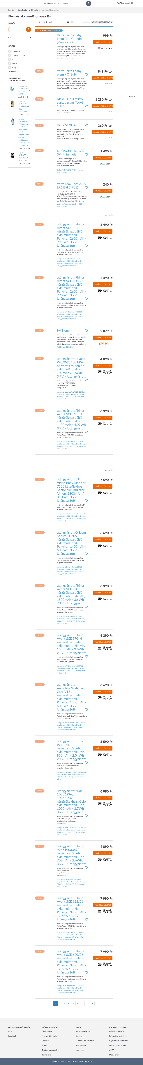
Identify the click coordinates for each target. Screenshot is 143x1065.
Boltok (44, 1045)
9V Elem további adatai (65, 347)
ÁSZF (111, 1050)
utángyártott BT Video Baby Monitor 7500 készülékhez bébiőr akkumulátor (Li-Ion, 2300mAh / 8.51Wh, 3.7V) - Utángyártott (71, 490)
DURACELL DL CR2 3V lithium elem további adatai (70, 171)
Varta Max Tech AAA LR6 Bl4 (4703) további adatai (69, 205)
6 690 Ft (106, 533)
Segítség (79, 1036)
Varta (14, 60)
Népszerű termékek (50, 1036)
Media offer (114, 1055)
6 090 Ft (106, 791)
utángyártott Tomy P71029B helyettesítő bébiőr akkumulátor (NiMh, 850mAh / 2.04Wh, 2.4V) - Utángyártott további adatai (71, 775)
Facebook (12, 1036)
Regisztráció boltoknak (118, 1041)
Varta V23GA (66, 125)
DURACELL (16, 55)
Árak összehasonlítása (103, 78)
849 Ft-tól (105, 71)
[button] (126, 3)
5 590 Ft (106, 742)
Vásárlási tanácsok (83, 1031)
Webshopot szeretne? (118, 1045)
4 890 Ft (106, 359)
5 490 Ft (106, 225)
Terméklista (46, 1055)
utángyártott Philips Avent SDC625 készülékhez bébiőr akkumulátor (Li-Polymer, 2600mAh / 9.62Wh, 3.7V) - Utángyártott (71, 235)
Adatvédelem (81, 1045)
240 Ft (107, 184)
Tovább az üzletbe (103, 42)
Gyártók (45, 1041)
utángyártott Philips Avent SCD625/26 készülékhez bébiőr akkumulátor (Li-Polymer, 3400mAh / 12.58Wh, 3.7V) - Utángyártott (71, 909)
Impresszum (81, 1050)
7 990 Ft (106, 898)
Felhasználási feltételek (85, 1041)
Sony (14, 68)
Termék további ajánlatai (65, 59)
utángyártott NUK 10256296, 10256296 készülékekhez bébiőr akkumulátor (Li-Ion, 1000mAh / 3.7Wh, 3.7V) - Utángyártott (72, 801)
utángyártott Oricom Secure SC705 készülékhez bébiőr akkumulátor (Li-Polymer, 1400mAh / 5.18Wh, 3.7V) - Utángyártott (71, 543)
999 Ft (107, 35)
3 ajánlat (108, 112)
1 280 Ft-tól (103, 99)
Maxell (14, 64)
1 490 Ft (106, 151)
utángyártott (17, 51)
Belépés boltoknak (116, 1031)
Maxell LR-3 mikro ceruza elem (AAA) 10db (70, 103)
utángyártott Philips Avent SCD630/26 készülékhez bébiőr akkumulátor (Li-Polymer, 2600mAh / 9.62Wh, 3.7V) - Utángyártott (71, 288)
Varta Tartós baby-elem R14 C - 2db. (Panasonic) (70, 39)
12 (87, 1003)
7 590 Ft (106, 480)
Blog (10, 1031)
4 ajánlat (108, 83)
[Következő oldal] (92, 1003)
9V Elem (63, 330)
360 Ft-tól (105, 125)
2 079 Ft (106, 331)
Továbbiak (13, 71)
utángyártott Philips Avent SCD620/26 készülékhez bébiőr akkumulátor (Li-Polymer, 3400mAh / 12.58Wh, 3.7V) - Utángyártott (71, 962)
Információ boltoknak (118, 1036)
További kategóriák (49, 1050)
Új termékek (47, 1031)
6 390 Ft (106, 411)
